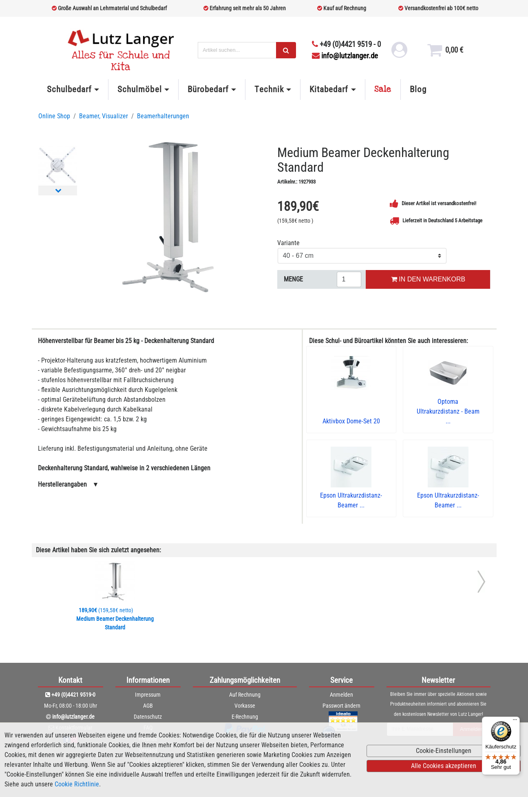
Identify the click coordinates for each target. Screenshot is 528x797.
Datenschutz (148, 716)
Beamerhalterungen (163, 116)
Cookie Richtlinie (77, 784)
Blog (418, 89)
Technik (268, 89)
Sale (382, 89)
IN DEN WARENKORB (428, 279)
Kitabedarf (328, 89)
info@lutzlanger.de (345, 55)
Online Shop (54, 116)
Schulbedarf (69, 89)
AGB (148, 705)
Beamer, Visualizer (103, 116)
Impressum (148, 694)
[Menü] (515, 721)
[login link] (399, 53)
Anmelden (341, 694)
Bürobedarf (208, 89)
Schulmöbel (139, 89)
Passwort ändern (341, 705)
